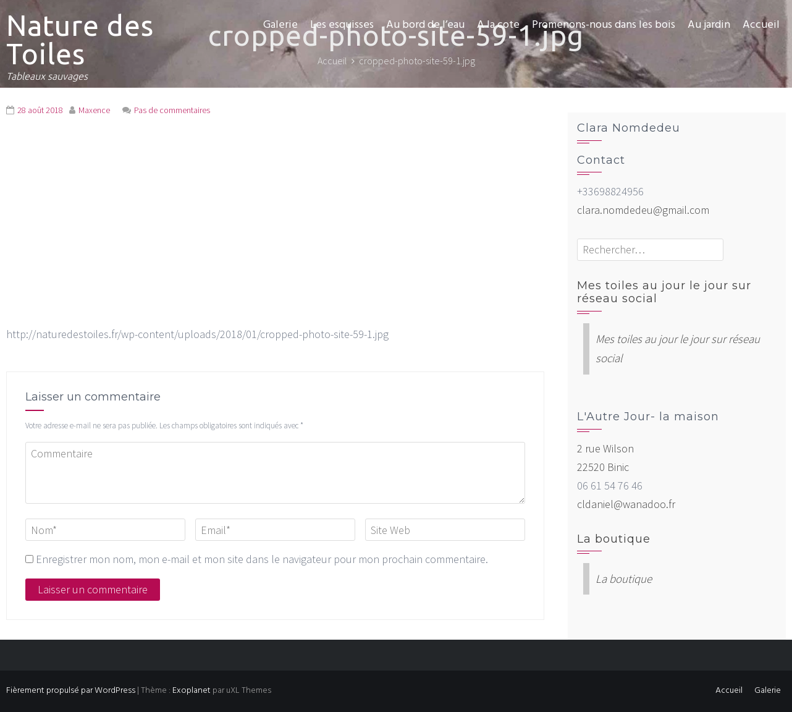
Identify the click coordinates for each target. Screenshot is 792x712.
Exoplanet (191, 691)
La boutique (614, 539)
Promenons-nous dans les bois (603, 25)
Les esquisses (342, 25)
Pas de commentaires (172, 110)
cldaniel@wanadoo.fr (626, 504)
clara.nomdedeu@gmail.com (643, 210)
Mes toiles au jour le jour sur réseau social (664, 292)
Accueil (761, 25)
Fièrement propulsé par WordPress (70, 691)
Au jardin (709, 25)
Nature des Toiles (80, 39)
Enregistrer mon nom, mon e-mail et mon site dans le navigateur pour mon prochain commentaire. (262, 559)
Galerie (280, 25)
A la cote (498, 25)
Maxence (94, 110)
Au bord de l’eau (425, 25)
